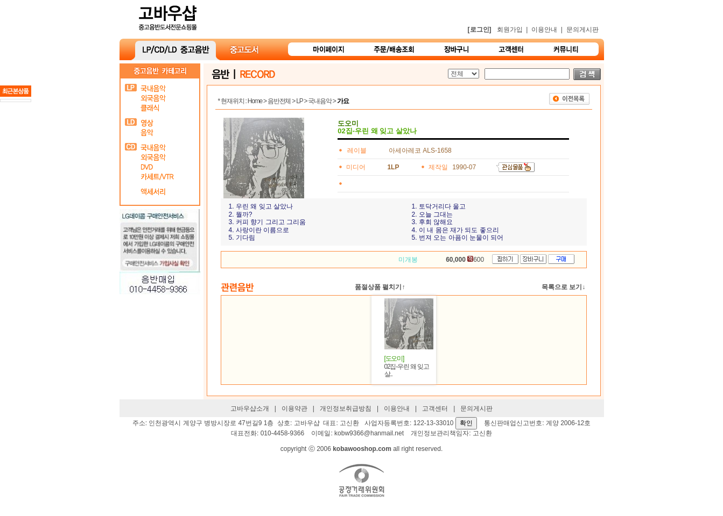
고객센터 (435, 408)
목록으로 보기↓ (563, 287)
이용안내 (544, 29)
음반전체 (279, 101)
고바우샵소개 (249, 408)
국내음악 (319, 101)
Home (255, 101)
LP (299, 101)
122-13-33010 (433, 423)
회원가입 (510, 29)
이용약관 (294, 408)
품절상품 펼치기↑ (380, 287)
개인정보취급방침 (345, 408)
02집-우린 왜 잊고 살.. (406, 366)
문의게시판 (582, 29)
